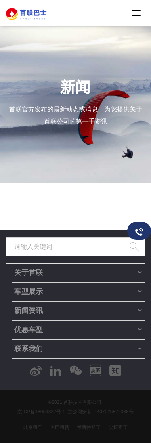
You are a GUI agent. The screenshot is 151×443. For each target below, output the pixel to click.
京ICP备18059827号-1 (41, 411)
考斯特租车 (89, 427)
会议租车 (118, 427)
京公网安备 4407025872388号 (100, 411)
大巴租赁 (59, 427)
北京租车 (32, 427)
